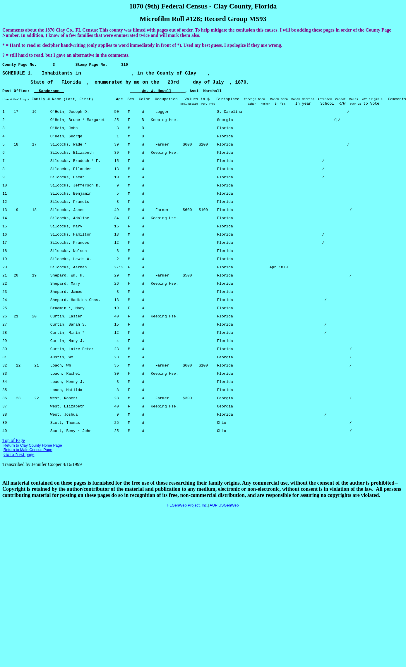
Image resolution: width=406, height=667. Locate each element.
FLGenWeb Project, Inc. (187, 546)
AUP (213, 546)
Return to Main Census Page (28, 490)
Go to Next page (19, 495)
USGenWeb (228, 546)
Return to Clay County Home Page (33, 486)
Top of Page (13, 481)
